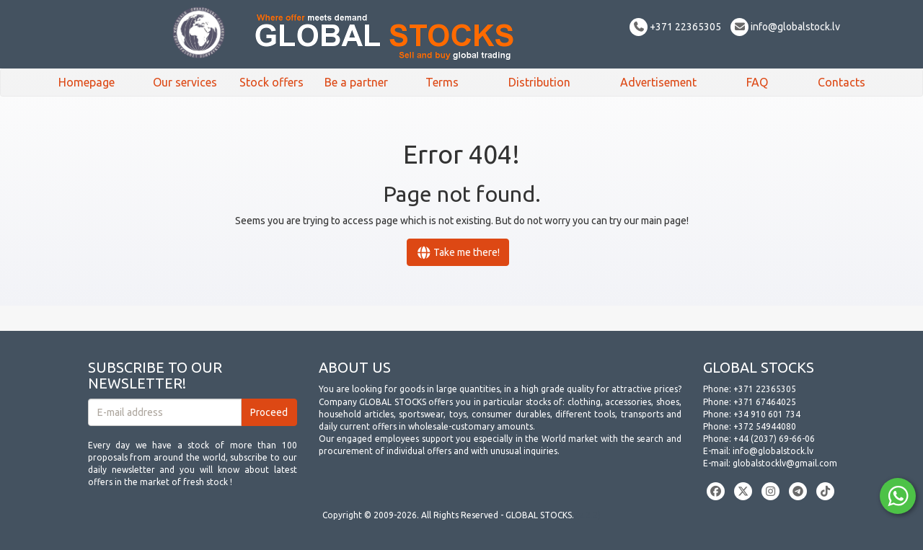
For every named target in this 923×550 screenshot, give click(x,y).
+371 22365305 (675, 26)
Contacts (841, 82)
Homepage (86, 82)
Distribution (539, 82)
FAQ (757, 82)
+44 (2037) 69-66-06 (774, 438)
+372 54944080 (764, 426)
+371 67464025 (764, 402)
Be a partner (356, 82)
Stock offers (271, 82)
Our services (185, 82)
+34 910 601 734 (766, 414)
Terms (442, 82)
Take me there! (458, 252)
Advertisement (658, 82)
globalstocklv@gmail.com (785, 463)
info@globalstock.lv (785, 26)
